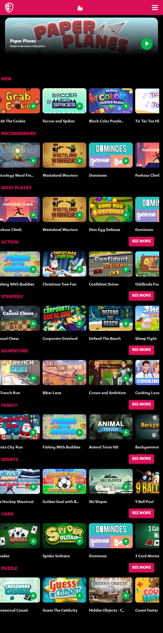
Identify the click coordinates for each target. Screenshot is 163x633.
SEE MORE (141, 241)
